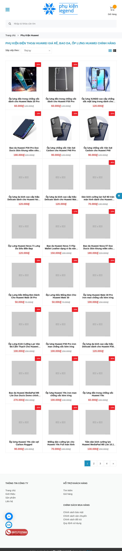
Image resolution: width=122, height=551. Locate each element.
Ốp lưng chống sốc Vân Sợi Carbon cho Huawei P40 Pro (61, 145)
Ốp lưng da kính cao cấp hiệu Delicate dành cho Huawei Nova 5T (24, 196)
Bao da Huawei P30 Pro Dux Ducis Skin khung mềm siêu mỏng (24, 147)
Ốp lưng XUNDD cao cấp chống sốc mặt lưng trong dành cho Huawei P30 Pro (98, 98)
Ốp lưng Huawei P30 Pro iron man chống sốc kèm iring (61, 341)
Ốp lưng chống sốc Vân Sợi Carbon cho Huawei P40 (98, 145)
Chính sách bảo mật (73, 509)
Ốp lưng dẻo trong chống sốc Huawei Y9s (98, 390)
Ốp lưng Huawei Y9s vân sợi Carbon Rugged (24, 439)
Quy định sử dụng (72, 519)
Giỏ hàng (67, 490)
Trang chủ (11, 487)
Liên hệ (9, 498)
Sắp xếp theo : (13, 46)
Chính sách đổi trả (72, 516)
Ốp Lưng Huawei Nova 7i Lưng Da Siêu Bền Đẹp (24, 243)
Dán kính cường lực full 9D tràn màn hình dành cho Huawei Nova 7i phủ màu (98, 196)
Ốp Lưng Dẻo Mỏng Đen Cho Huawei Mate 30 (61, 292)
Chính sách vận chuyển (75, 512)
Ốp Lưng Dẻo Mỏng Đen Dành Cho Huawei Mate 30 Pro (24, 292)
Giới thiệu (10, 490)
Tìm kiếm (68, 487)
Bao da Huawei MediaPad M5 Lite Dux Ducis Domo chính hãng (24, 392)
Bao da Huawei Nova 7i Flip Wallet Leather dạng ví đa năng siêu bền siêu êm (61, 245)
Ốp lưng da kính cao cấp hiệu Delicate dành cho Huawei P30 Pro (98, 343)
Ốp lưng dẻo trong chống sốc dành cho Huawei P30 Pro (61, 96)
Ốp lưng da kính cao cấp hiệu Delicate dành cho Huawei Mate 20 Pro (61, 196)
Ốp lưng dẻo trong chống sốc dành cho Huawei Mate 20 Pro (23, 96)
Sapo (89, 548)
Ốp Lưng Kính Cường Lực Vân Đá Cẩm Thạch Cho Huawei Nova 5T (24, 343)
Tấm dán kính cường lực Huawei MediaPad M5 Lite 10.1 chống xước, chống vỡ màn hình (98, 442)
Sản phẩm (11, 494)
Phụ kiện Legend (62, 548)
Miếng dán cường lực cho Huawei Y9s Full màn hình (61, 439)
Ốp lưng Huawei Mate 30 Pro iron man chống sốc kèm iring (98, 292)
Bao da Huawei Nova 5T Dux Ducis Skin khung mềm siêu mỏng (98, 245)
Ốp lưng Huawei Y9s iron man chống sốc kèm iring (61, 390)
